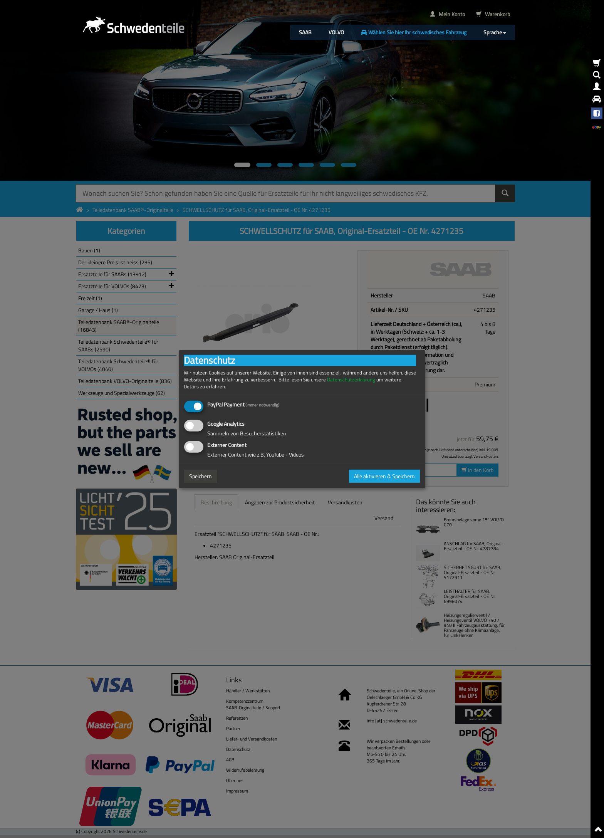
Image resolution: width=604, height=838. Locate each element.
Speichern (200, 476)
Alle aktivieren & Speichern (384, 476)
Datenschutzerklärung (351, 379)
